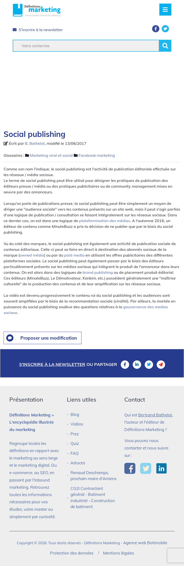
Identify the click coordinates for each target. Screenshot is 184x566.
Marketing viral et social (51, 155)
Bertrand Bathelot (155, 414)
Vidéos (76, 423)
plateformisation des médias (104, 220)
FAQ (74, 453)
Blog (74, 414)
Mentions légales (118, 552)
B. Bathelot (35, 143)
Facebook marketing (97, 155)
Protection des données (71, 552)
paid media (74, 255)
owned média (32, 255)
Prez (74, 433)
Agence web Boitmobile (145, 542)
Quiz (74, 443)
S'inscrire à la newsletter (38, 29)
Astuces (77, 462)
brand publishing (98, 272)
